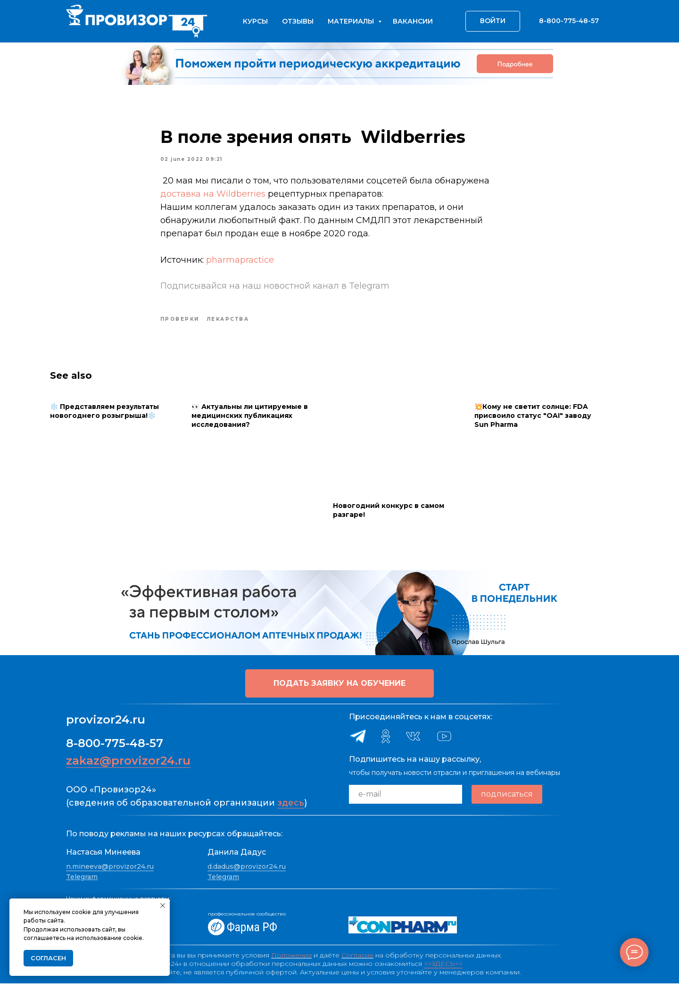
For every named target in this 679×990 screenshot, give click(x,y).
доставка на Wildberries (212, 197)
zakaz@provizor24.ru (128, 767)
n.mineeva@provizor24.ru (110, 873)
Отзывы (298, 21)
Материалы (352, 21)
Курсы (255, 21)
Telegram (82, 883)
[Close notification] (162, 905)
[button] (339, 690)
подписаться (507, 801)
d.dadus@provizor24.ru (246, 873)
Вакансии (413, 21)
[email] (405, 800)
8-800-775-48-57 (114, 750)
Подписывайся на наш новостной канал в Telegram (274, 289)
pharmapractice (240, 263)
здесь (290, 809)
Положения (291, 961)
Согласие (357, 961)
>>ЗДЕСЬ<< (443, 970)
